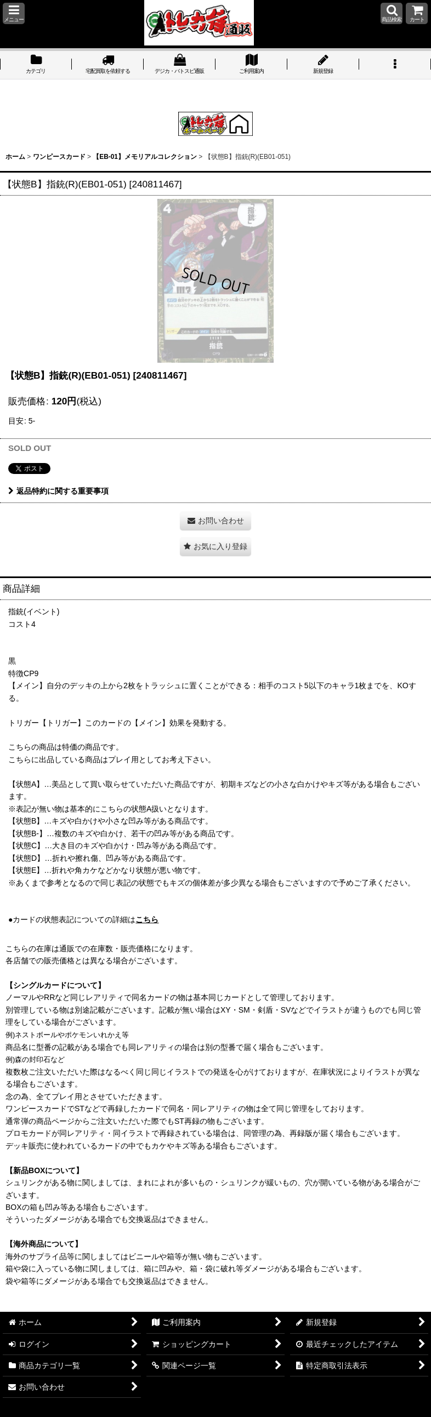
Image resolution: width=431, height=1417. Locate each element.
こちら (146, 919)
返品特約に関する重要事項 (58, 491)
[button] (14, 13)
